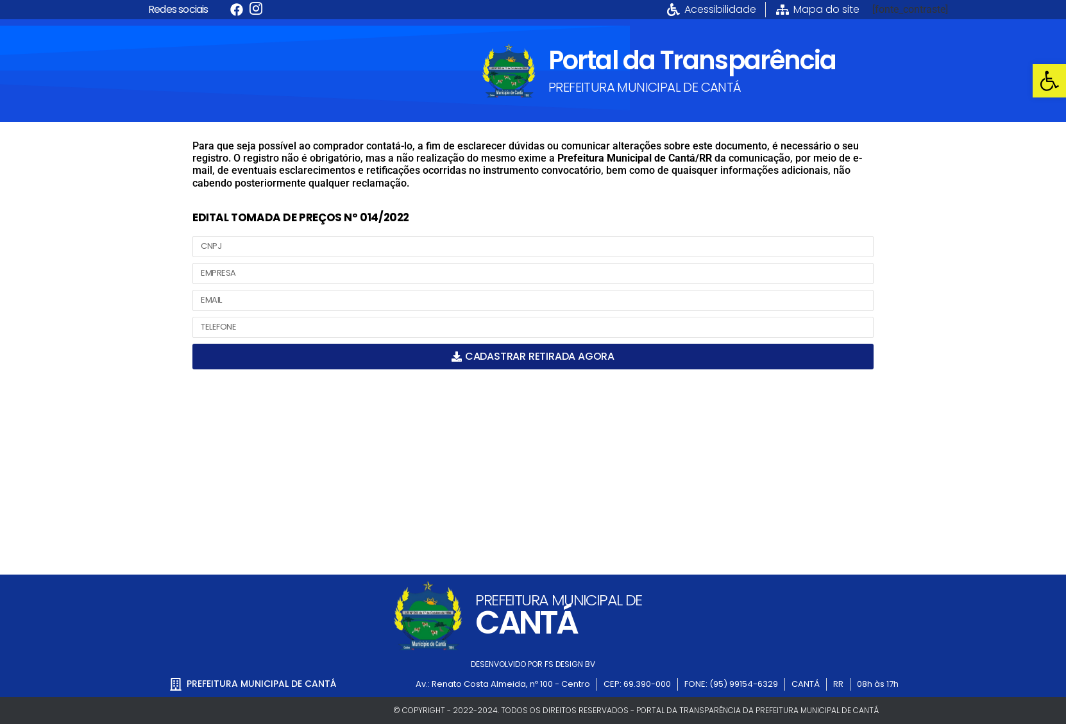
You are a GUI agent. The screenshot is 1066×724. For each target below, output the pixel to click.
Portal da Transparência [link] (692, 60)
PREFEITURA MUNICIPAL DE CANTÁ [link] (644, 87)
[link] (1049, 80)
